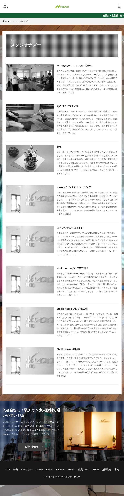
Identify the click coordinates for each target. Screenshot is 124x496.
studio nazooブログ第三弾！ (73, 268)
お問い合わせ (31, 446)
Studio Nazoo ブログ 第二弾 (73, 308)
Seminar (60, 469)
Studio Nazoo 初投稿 (69, 349)
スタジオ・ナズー (71, 476)
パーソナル (26, 469)
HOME (8, 21)
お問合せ (106, 469)
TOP (7, 469)
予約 (116, 469)
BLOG (96, 469)
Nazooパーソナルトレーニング (75, 187)
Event (49, 469)
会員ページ (83, 469)
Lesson (39, 469)
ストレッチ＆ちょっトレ (71, 227)
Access (71, 469)
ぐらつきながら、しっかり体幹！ (76, 65)
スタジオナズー (23, 21)
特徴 (15, 469)
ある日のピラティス (68, 106)
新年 (59, 146)
